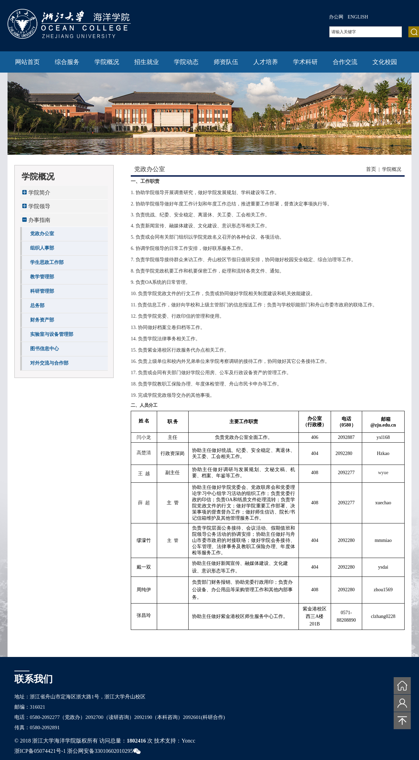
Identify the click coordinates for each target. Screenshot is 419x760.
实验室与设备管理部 (51, 334)
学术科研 (305, 62)
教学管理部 (42, 276)
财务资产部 (42, 319)
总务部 (37, 305)
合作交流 (345, 62)
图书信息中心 (44, 348)
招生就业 (146, 62)
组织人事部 (42, 248)
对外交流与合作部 (49, 363)
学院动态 (186, 62)
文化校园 (384, 62)
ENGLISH (358, 17)
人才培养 (265, 62)
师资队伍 (226, 62)
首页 (371, 169)
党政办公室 (42, 233)
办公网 (336, 17)
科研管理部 (42, 291)
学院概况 (106, 62)
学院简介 (39, 192)
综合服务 (67, 62)
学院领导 (39, 206)
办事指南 (39, 220)
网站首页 (27, 62)
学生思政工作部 (47, 262)
